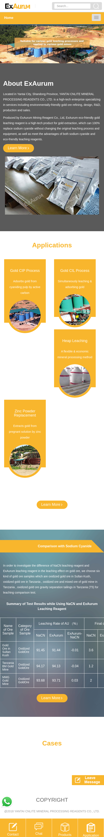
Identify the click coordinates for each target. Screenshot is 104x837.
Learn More (18, 148)
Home (8, 18)
